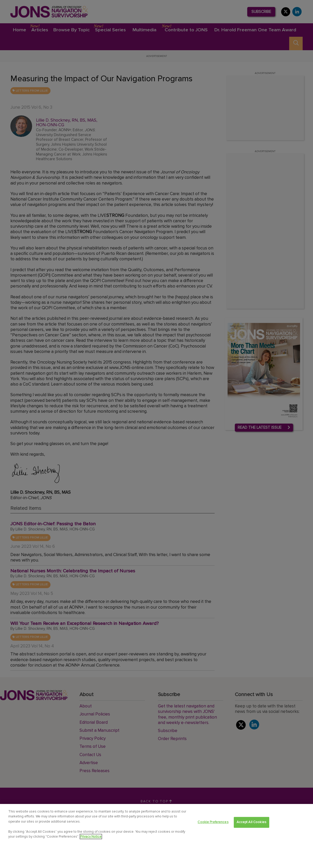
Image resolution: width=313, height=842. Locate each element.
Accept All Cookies (251, 822)
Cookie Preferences (213, 822)
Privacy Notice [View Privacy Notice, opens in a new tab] (90, 836)
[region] (156, 823)
